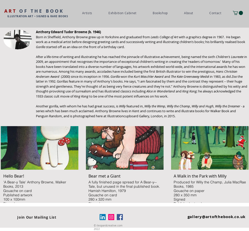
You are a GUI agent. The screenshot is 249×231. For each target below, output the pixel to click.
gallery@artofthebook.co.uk (217, 216)
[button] (238, 13)
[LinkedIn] (103, 217)
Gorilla (40, 47)
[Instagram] (111, 217)
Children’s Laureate (229, 56)
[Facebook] (120, 217)
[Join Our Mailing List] (37, 217)
